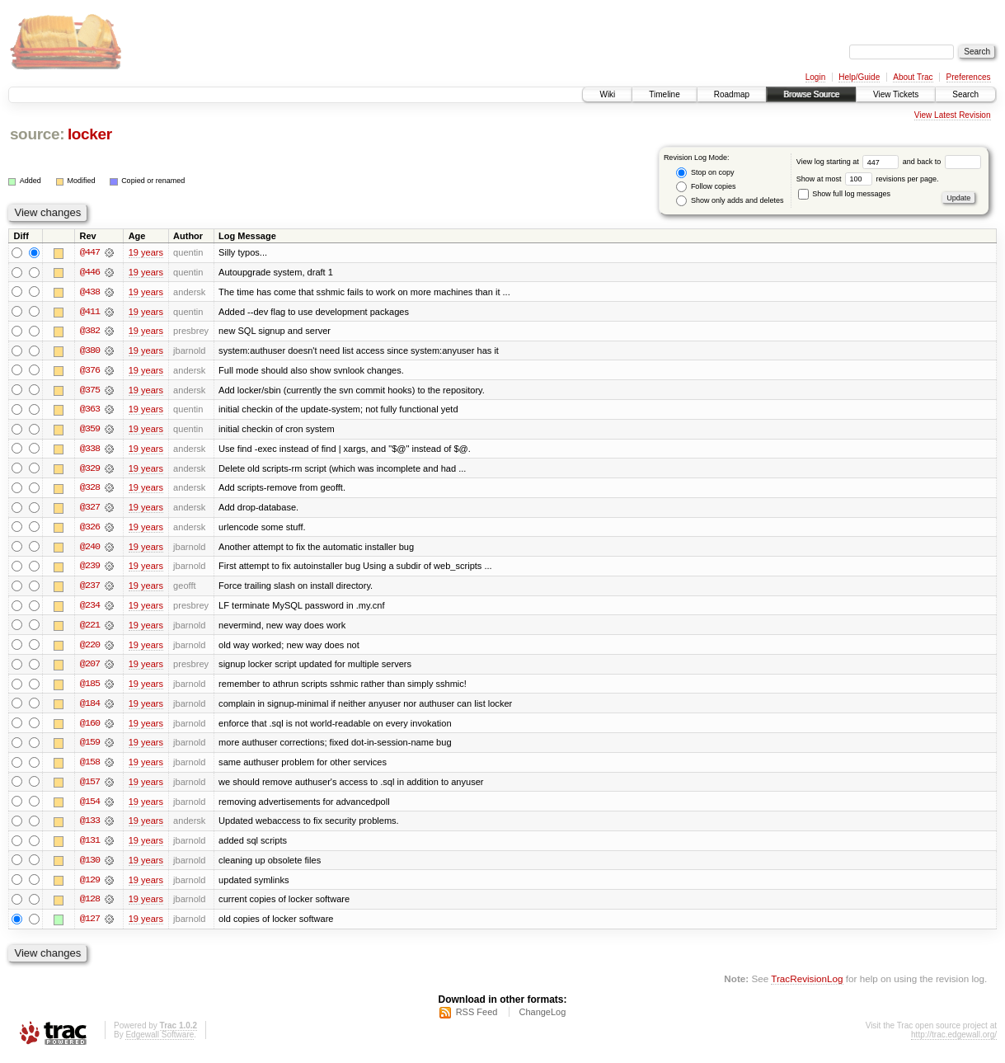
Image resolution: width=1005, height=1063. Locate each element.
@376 (90, 371)
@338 (90, 450)
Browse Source (811, 94)
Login (815, 77)
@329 (90, 470)
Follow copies (705, 186)
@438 (90, 292)
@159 (90, 747)
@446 (90, 272)
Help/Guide (859, 77)
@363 (90, 410)
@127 (90, 925)
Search (965, 94)
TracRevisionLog (807, 985)
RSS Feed (477, 1018)
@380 (90, 351)
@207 (90, 668)
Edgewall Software (159, 1041)
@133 (90, 826)
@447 (90, 252)
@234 (90, 608)
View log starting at (849, 162)
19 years (146, 252)
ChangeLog (542, 1018)
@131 (90, 846)
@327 (90, 509)
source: (37, 134)
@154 (90, 806)
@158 (90, 767)
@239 (90, 569)
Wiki (607, 94)
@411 (90, 311)
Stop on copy (705, 172)
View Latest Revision (952, 115)
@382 (90, 331)
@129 (90, 885)
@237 (90, 588)
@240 (90, 549)
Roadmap (731, 94)
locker (90, 134)
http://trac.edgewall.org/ (954, 1041)
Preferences (968, 77)
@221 (90, 628)
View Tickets (895, 94)
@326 (90, 529)
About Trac (912, 77)
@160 (90, 727)
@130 (90, 866)
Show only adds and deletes (729, 200)
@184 (90, 707)
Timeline (664, 94)
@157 (90, 786)
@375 (90, 390)
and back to (942, 162)
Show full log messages (844, 194)
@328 (90, 489)
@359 (90, 430)
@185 (90, 687)
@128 (90, 905)
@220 (90, 648)
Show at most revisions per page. (867, 179)
